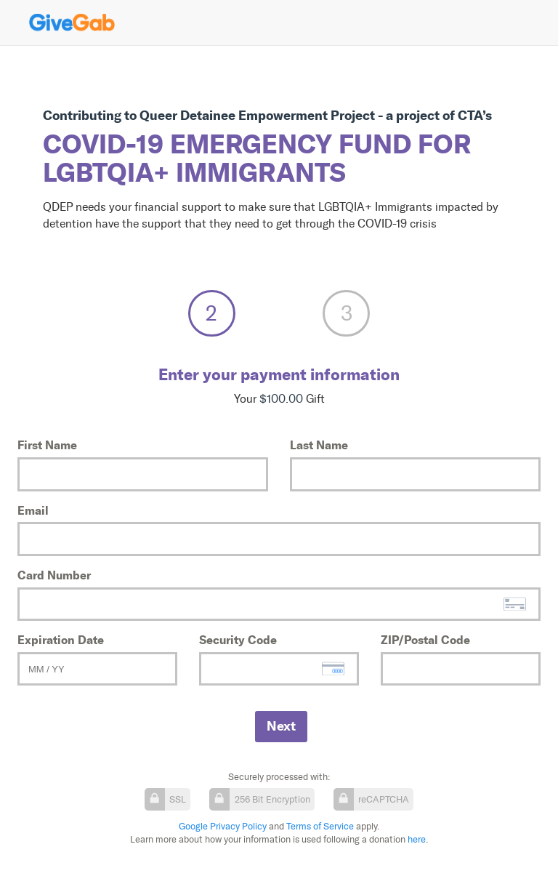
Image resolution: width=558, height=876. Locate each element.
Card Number (54, 575)
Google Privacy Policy (223, 826)
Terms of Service (320, 826)
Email (33, 510)
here (417, 839)
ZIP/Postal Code (425, 639)
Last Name (319, 445)
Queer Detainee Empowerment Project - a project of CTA (311, 115)
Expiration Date (60, 639)
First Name (47, 445)
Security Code (238, 639)
